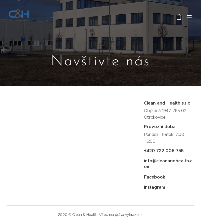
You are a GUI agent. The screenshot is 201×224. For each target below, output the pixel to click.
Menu (189, 17)
